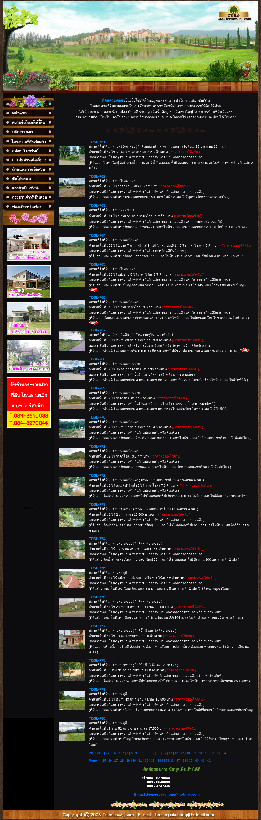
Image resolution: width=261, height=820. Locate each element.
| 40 (196, 760)
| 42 (208, 760)
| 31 (139, 760)
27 (116, 760)
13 (158, 753)
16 (176, 753)
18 (188, 753)
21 (206, 753)
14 (164, 753)
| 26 (109, 760)
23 (218, 753)
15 (170, 753)
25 (104, 760)
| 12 (151, 753)
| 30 (133, 760)
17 (182, 753)
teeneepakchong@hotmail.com (173, 794)
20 (200, 753)
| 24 (223, 753)
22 (212, 753)
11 (147, 753)
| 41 (202, 760)
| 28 (121, 760)
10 (140, 753)
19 (194, 753)
